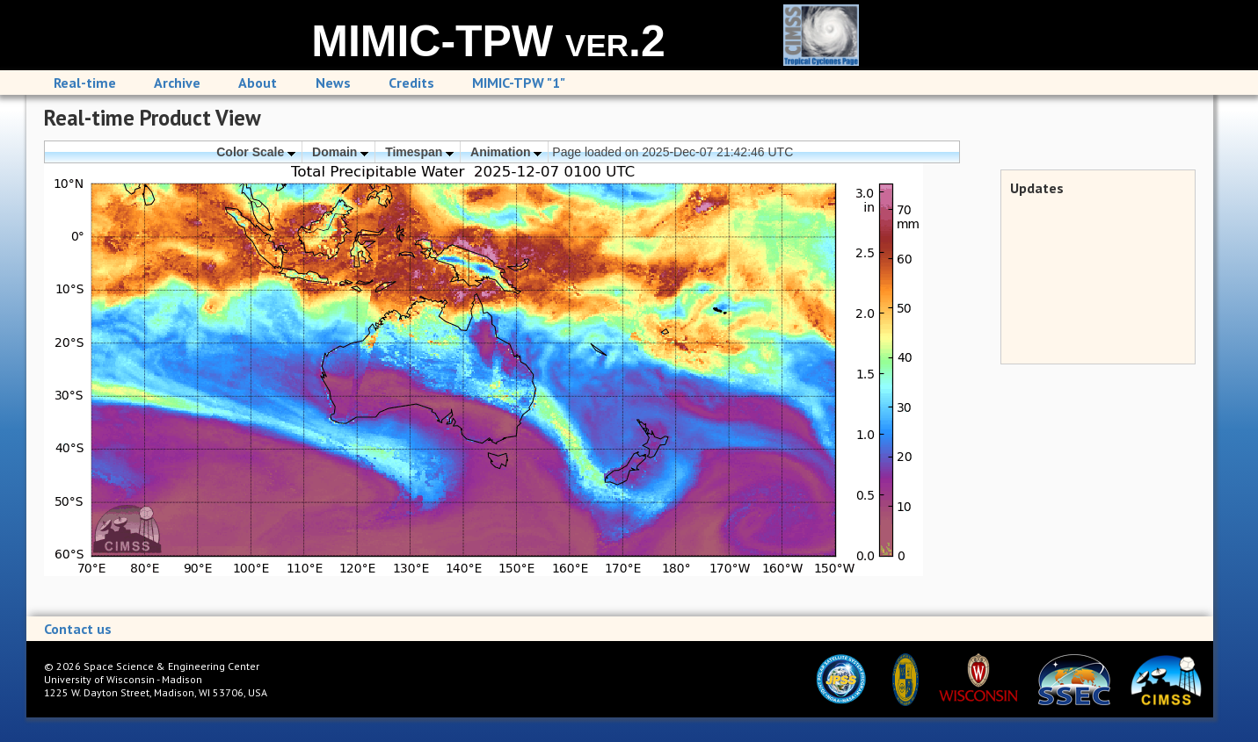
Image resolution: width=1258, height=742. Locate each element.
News (333, 82)
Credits (411, 82)
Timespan (419, 152)
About (257, 82)
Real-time (85, 82)
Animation (506, 152)
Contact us (78, 629)
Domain (340, 152)
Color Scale (255, 152)
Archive (177, 82)
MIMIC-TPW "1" (518, 82)
